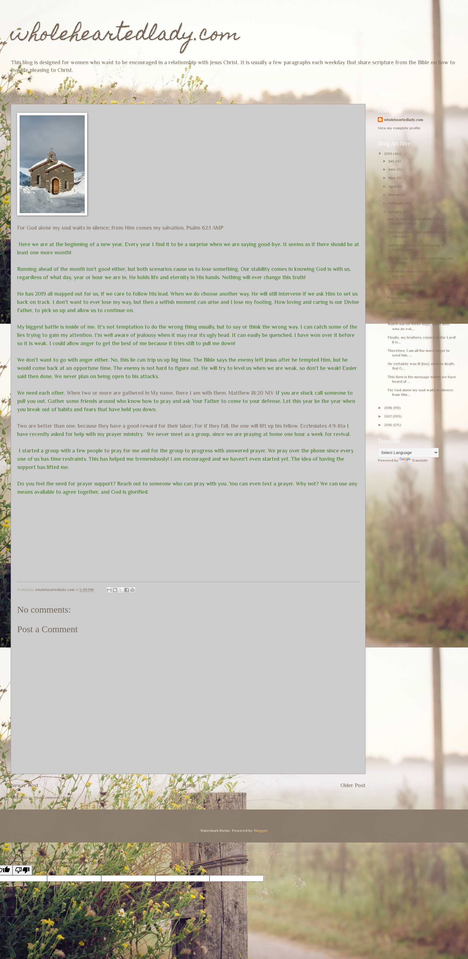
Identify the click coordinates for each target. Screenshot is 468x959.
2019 (388, 153)
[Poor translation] (22, 870)
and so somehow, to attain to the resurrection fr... (415, 221)
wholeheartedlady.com (125, 35)
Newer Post (25, 785)
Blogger (260, 830)
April (392, 186)
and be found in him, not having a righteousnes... (415, 247)
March (394, 194)
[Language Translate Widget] (408, 452)
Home (189, 785)
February (396, 203)
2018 (388, 407)
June (392, 169)
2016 (388, 424)
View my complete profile (399, 128)
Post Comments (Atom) (53, 797)
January (395, 211)
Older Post (353, 785)
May (392, 177)
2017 (388, 416)
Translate (413, 460)
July (392, 161)
